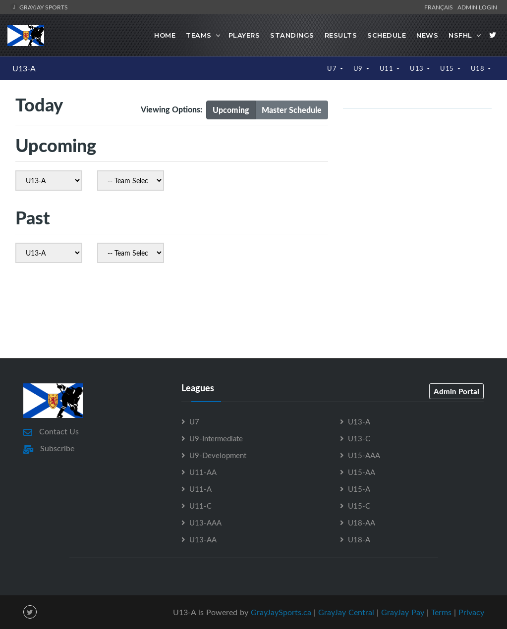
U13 (417, 68)
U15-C (359, 505)
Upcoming (231, 109)
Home (164, 35)
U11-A (200, 488)
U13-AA (203, 539)
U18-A (359, 539)
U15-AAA (364, 455)
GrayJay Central (346, 611)
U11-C (200, 505)
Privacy (471, 611)
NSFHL (460, 35)
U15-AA (361, 471)
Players (244, 35)
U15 (447, 68)
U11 (387, 68)
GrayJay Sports (39, 7)
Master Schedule (292, 109)
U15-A (359, 488)
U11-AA (203, 471)
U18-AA (361, 522)
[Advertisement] (253, 313)
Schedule (386, 35)
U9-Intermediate (216, 438)
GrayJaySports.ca (281, 611)
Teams (199, 35)
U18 (478, 68)
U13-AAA (205, 522)
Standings (292, 35)
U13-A (24, 68)
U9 (359, 68)
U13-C (359, 438)
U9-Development (217, 455)
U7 (332, 68)
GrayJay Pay (402, 611)
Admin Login (477, 7)
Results (341, 35)
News (427, 35)
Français (440, 7)
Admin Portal (456, 390)
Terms (441, 611)
